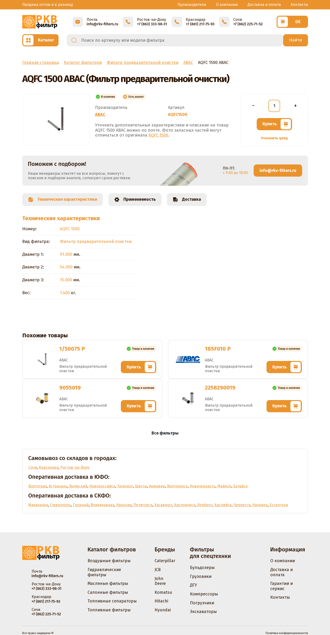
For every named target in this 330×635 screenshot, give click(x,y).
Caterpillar (165, 560)
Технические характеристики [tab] (62, 199)
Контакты (299, 4)
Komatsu (163, 592)
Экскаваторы (203, 611)
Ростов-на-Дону (74, 467)
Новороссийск (102, 486)
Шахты (141, 486)
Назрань (260, 505)
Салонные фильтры (108, 592)
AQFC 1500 (158, 135)
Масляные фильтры (108, 583)
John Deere (160, 581)
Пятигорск (142, 505)
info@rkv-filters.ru (278, 170)
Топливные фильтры (109, 610)
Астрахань (58, 486)
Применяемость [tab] (135, 199)
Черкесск (242, 505)
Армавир (157, 486)
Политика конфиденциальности (287, 633)
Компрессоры (204, 594)
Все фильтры (165, 433)
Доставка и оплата (264, 4)
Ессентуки (279, 505)
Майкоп (224, 486)
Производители (192, 4)
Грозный (81, 505)
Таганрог (125, 486)
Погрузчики (202, 602)
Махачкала (38, 505)
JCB (158, 569)
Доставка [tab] (187, 199)
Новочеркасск (202, 486)
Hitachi (161, 601)
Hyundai (163, 610)
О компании (227, 4)
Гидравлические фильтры (104, 572)
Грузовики (200, 576)
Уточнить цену (274, 138)
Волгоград (37, 486)
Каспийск (223, 505)
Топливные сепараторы (112, 601)
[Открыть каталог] (40, 40)
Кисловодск (184, 505)
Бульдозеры (202, 567)
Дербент (204, 505)
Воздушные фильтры (109, 560)
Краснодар (49, 467)
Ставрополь (60, 505)
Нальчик (124, 505)
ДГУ (193, 585)
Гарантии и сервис (281, 586)
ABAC (100, 114)
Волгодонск (177, 486)
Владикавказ (102, 505)
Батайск (240, 486)
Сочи (32, 467)
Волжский (78, 486)
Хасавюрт (163, 505)
